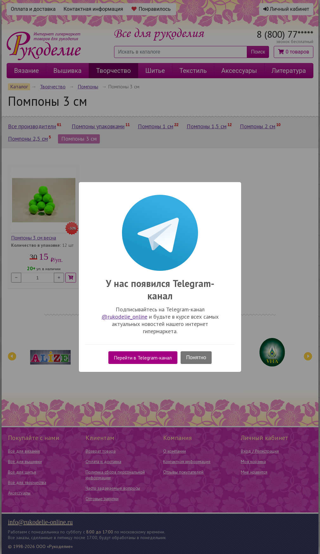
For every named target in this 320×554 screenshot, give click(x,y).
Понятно (196, 357)
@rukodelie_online (124, 316)
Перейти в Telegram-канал (143, 357)
